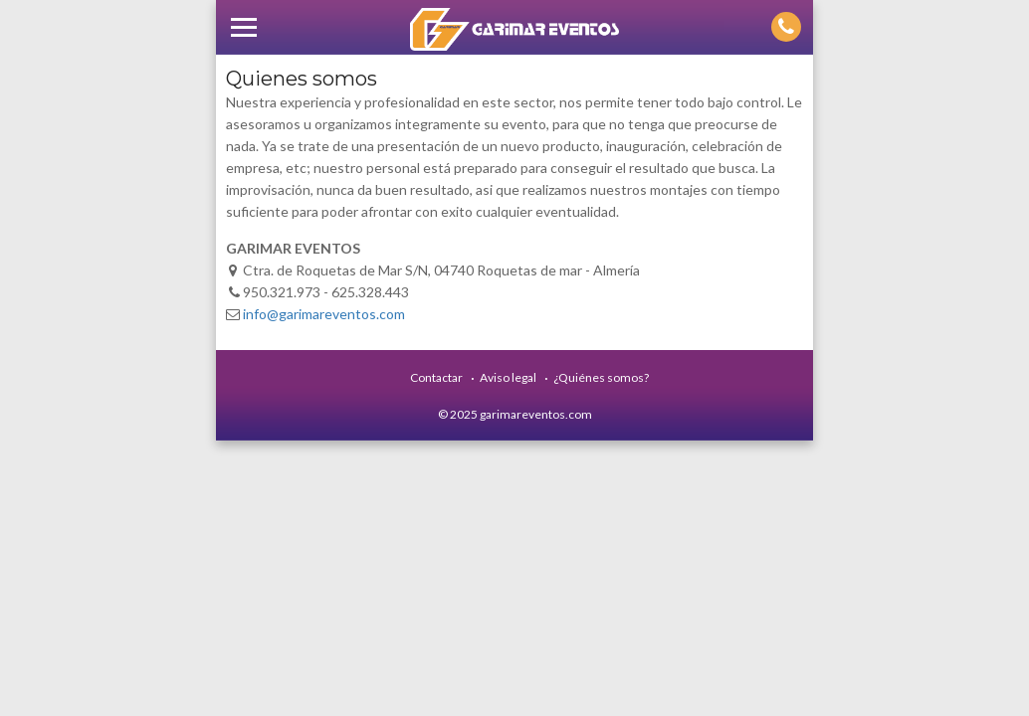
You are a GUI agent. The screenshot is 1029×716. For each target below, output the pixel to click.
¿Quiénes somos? (601, 377)
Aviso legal (508, 377)
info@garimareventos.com (324, 313)
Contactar (436, 377)
